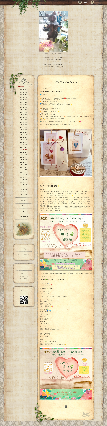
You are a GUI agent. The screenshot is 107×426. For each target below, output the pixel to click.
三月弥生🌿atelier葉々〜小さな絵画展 (52, 280)
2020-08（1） (23, 179)
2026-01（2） (23, 90)
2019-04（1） (23, 189)
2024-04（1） (23, 122)
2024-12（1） (23, 110)
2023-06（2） (23, 137)
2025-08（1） (23, 95)
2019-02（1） (23, 192)
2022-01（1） (23, 154)
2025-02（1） (23, 107)
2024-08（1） (23, 115)
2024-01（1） (23, 127)
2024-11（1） (23, 112)
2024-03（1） (23, 124)
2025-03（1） (23, 105)
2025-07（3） (23, 97)
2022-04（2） (23, 147)
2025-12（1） (23, 92)
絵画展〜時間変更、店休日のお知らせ (51, 91)
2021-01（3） (23, 167)
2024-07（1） (23, 117)
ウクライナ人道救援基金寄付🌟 (49, 186)
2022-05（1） (23, 144)
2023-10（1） (23, 129)
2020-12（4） (23, 169)
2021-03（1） (23, 162)
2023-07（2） (23, 134)
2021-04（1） (23, 159)
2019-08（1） (23, 187)
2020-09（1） (23, 177)
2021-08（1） (23, 157)
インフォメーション (24, 87)
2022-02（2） (23, 152)
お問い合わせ (24, 217)
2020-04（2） (23, 184)
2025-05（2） (23, 102)
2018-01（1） (23, 194)
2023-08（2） (23, 132)
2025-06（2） (23, 100)
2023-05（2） (23, 139)
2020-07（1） (23, 182)
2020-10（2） (23, 174)
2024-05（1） (23, 120)
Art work (24, 206)
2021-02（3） (23, 164)
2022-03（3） (23, 149)
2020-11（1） (23, 172)
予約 (23, 211)
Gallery (23, 200)
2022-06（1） (23, 142)
